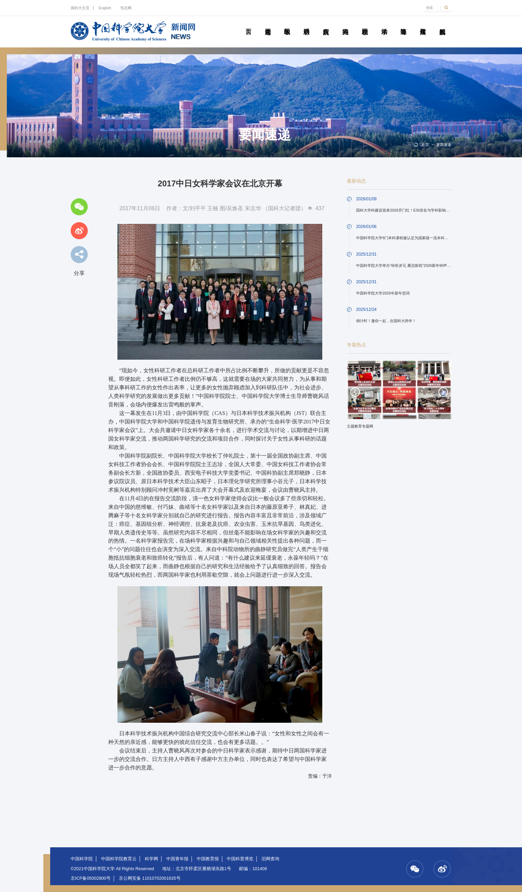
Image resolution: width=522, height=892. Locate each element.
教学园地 (287, 24)
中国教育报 (208, 858)
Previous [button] (355, 392)
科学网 (151, 858)
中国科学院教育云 (119, 858)
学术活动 (384, 24)
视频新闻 (442, 24)
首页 (248, 24)
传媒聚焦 (423, 24)
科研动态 (306, 24)
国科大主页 (80, 8)
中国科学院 (82, 858)
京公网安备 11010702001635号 (150, 878)
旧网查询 (270, 858)
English (105, 8)
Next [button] (443, 392)
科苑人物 (345, 24)
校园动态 (365, 24)
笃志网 (125, 8)
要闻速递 (268, 24)
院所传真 (326, 24)
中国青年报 (177, 858)
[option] (399, 396)
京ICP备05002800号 (91, 878)
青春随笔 (403, 24)
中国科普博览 (240, 858)
